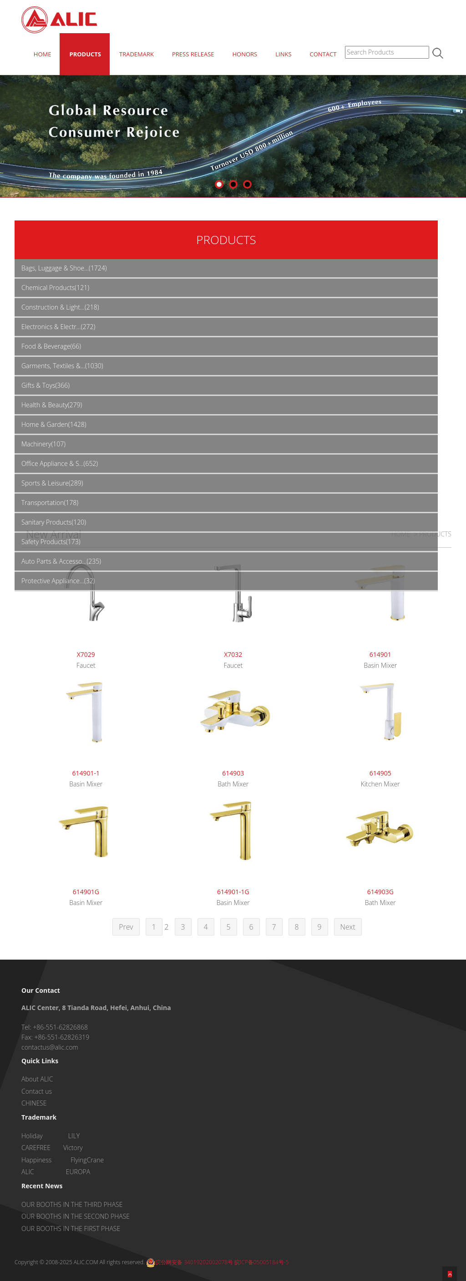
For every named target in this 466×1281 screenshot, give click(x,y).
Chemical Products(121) (55, 287)
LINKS (283, 54)
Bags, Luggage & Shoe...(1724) (64, 268)
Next (347, 927)
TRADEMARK (136, 54)
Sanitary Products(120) (53, 522)
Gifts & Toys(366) (45, 385)
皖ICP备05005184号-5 (261, 1262)
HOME (42, 54)
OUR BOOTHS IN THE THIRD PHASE (71, 1204)
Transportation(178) (49, 502)
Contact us (36, 1091)
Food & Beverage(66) (51, 346)
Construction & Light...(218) (60, 307)
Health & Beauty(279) (51, 404)
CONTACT (323, 54)
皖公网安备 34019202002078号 (189, 1262)
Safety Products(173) (51, 541)
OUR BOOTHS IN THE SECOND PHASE (75, 1216)
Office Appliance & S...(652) (59, 463)
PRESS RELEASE (193, 54)
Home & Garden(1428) (53, 424)
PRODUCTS (85, 54)
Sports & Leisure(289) (52, 483)
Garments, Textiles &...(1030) (62, 365)
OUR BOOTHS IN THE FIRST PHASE (70, 1228)
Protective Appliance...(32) (58, 580)
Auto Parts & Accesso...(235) (61, 561)
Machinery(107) (43, 444)
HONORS (244, 54)
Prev (126, 927)
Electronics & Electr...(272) (58, 326)
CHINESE (33, 1103)
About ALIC (37, 1079)
